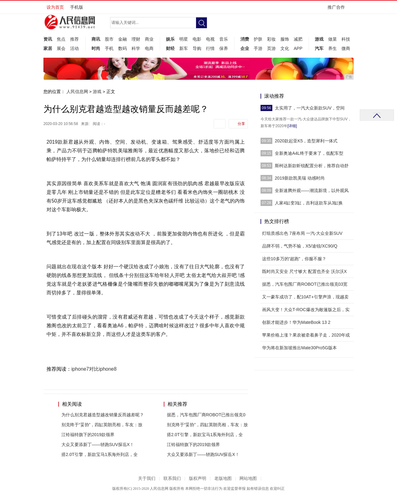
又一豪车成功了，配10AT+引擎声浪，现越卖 (305, 296)
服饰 (284, 39)
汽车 (319, 48)
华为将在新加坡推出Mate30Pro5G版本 (299, 347)
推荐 (74, 39)
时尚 (95, 48)
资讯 (47, 39)
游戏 (319, 39)
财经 (170, 48)
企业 (244, 48)
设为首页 (55, 7)
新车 (183, 48)
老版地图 (223, 478)
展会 (61, 48)
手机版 (76, 7)
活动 (74, 48)
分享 (241, 124)
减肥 (298, 39)
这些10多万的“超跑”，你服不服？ (294, 258)
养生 (332, 48)
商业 (149, 39)
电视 (210, 39)
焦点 (61, 39)
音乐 (223, 39)
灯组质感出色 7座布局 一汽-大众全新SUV (302, 233)
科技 (345, 39)
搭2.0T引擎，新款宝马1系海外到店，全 (99, 454)
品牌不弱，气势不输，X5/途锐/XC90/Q (299, 246)
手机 (109, 48)
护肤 (258, 39)
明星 (183, 39)
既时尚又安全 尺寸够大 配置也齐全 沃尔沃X (304, 271)
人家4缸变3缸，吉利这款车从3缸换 (309, 202)
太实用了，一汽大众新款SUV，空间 (310, 107)
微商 (345, 48)
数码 (122, 48)
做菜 (332, 39)
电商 (149, 48)
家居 (47, 48)
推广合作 (338, 9)
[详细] (292, 126)
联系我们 (172, 478)
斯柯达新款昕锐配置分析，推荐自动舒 (312, 165)
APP (298, 48)
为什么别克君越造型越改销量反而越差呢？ (102, 414)
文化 (284, 48)
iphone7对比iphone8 (94, 369)
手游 (258, 48)
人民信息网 (77, 91)
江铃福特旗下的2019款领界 (87, 434)
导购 (197, 48)
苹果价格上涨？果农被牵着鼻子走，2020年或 (306, 335)
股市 (109, 39)
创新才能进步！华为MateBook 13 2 (296, 322)
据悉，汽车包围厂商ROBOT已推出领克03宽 (304, 284)
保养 (223, 48)
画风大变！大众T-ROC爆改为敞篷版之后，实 (306, 309)
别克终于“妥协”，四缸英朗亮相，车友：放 (101, 424)
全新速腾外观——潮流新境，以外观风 (312, 190)
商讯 (95, 39)
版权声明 (197, 478)
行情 (210, 48)
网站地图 (248, 478)
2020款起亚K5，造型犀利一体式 (306, 140)
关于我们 (146, 478)
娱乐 (170, 39)
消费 (244, 39)
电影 (197, 39)
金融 (122, 39)
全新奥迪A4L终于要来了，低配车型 (309, 153)
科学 (136, 48)
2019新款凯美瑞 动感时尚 (300, 178)
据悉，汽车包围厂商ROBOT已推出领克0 (206, 414)
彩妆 (271, 39)
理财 (136, 39)
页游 (271, 48)
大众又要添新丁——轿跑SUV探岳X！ (97, 444)
